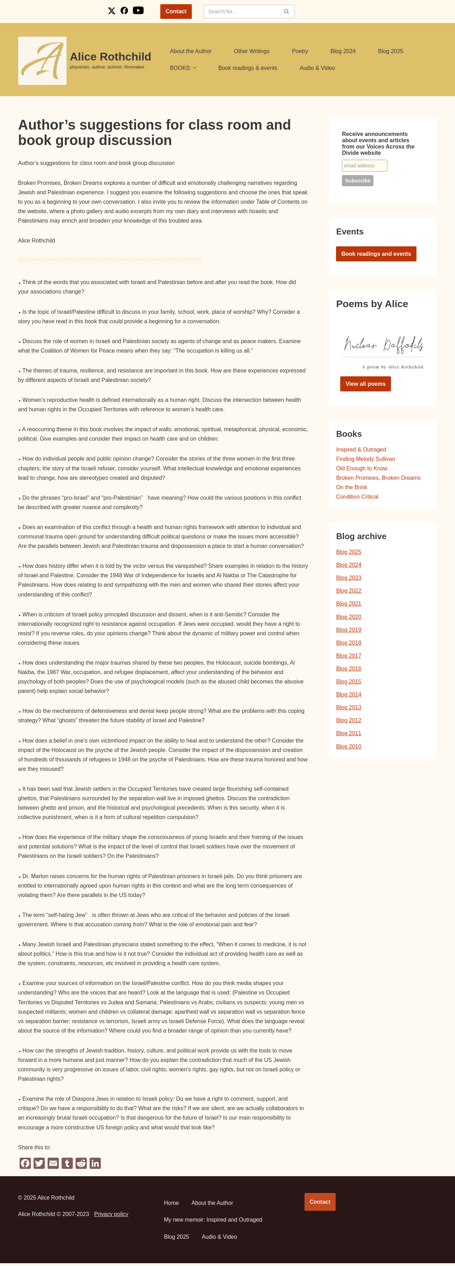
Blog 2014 (348, 695)
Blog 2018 (348, 643)
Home (171, 1205)
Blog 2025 (391, 51)
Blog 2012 (348, 721)
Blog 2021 (348, 604)
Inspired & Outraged (361, 450)
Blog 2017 (348, 656)
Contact (176, 11)
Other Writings (252, 51)
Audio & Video (317, 68)
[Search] (241, 12)
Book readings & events (248, 68)
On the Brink (351, 488)
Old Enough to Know (361, 469)
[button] (194, 67)
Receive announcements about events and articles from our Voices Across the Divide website (378, 143)
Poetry (300, 51)
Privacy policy (111, 1217)
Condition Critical (357, 497)
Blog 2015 (348, 682)
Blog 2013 (348, 708)
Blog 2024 (343, 51)
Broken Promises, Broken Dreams (378, 478)
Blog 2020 (348, 617)
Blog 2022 (348, 591)
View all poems (365, 384)
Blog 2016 (348, 669)
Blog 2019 (348, 630)
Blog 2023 (348, 578)
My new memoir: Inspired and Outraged (213, 1222)
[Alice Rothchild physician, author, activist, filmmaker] (85, 61)
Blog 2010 (348, 747)
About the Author (190, 51)
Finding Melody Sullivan (365, 459)
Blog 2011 (348, 734)
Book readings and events (376, 254)
